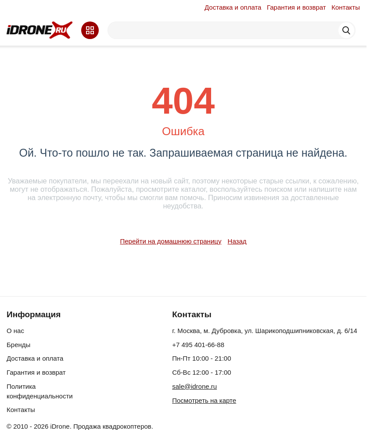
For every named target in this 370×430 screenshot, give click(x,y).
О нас (15, 330)
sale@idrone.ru (194, 386)
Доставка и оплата (233, 7)
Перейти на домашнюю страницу (170, 241)
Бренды (18, 344)
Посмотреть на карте (204, 400)
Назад (237, 241)
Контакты (345, 7)
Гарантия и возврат (296, 7)
